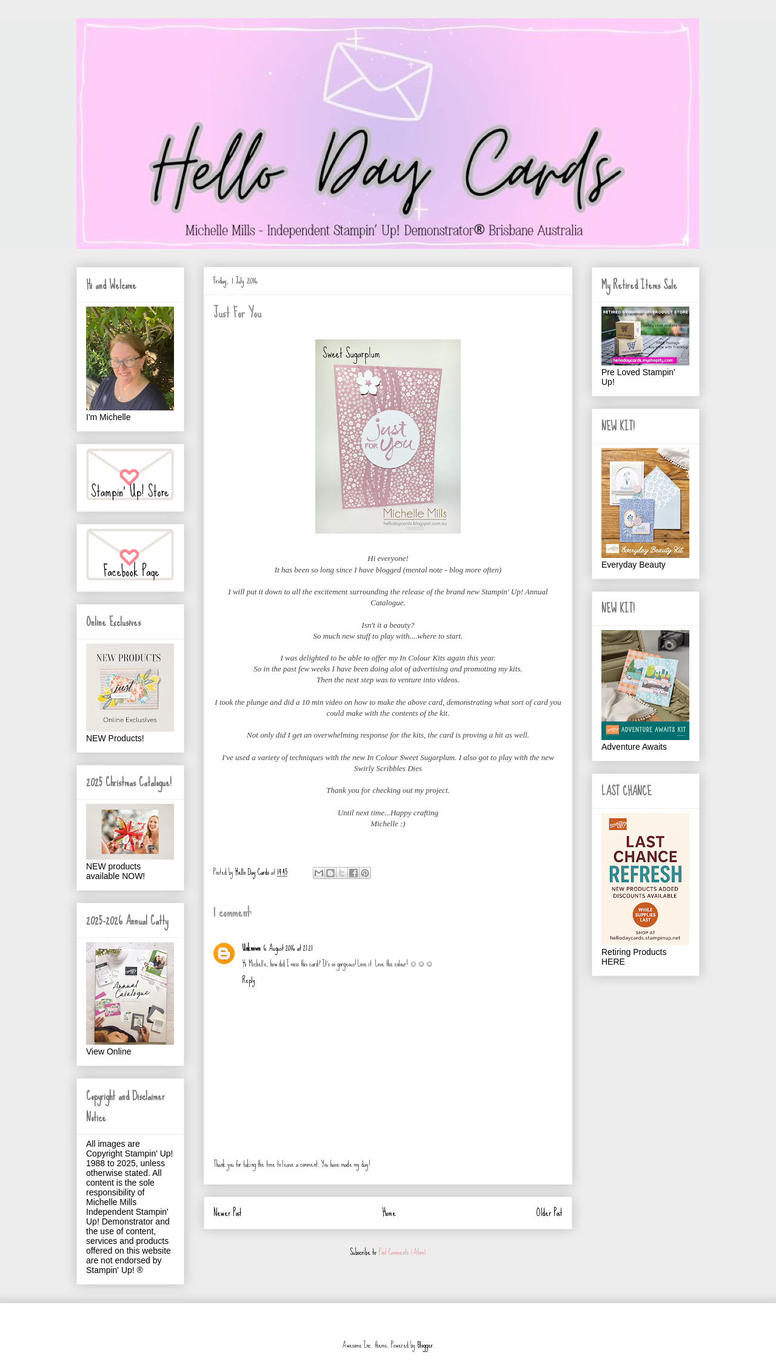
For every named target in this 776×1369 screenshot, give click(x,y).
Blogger (425, 1345)
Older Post (550, 1212)
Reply (248, 980)
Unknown (251, 948)
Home (389, 1212)
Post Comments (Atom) (402, 1252)
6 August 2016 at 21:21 (288, 948)
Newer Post (227, 1212)
